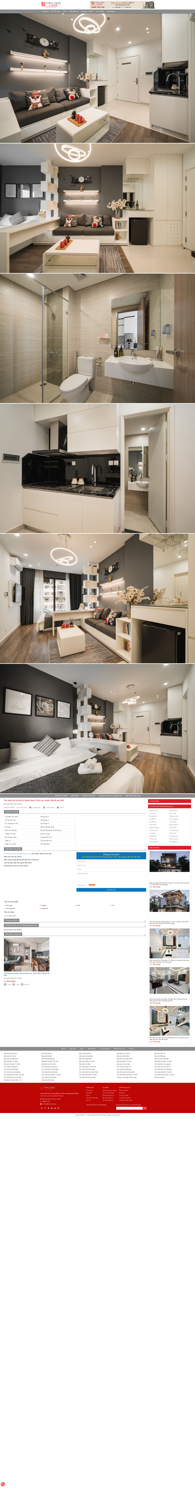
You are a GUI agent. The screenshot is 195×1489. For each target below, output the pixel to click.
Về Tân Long (56, 11)
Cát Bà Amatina (159, 1077)
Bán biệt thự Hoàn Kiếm (124, 1059)
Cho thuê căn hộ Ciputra (49, 1067)
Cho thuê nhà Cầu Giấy (49, 1077)
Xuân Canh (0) (174, 839)
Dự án (65, 11)
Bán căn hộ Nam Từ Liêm (12, 1064)
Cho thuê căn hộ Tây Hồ (162, 1067)
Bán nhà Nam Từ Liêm (124, 1061)
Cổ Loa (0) (153, 813)
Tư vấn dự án (116, 1115)
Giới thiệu (75, 796)
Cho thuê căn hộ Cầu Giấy (87, 1077)
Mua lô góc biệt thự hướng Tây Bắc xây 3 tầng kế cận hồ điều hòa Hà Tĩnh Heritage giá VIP (168, 1000)
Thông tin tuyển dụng (125, 1100)
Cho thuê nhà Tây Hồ (124, 1067)
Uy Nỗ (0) (152, 833)
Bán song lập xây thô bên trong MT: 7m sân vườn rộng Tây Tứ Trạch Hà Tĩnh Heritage (169, 884)
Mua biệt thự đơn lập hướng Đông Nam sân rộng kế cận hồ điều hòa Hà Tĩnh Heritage (169, 1038)
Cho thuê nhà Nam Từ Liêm (88, 1075)
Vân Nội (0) (153, 836)
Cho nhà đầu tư (105, 1049)
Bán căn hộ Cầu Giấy (123, 1064)
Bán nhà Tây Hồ (159, 1053)
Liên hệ (131, 1049)
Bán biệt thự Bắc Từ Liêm (50, 1061)
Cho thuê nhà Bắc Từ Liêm (163, 1072)
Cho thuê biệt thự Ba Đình (50, 1069)
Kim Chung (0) (174, 819)
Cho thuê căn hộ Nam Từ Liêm (164, 1075)
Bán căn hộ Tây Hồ (10, 1056)
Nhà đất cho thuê (87, 11)
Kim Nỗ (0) (153, 822)
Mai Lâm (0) (153, 825)
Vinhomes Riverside (48, 1080)
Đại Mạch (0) (153, 816)
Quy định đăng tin (108, 1100)
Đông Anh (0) (154, 810)
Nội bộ (63, 1049)
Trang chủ (45, 11)
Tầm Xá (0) (173, 827)
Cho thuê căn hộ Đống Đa (12, 1072)
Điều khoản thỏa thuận (109, 1090)
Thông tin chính (61, 796)
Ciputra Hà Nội (123, 1090)
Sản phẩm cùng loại (132, 796)
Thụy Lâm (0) (154, 830)
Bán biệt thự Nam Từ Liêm (163, 1061)
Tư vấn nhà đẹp (123, 1095)
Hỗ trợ (88, 1095)
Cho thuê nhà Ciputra (11, 1067)
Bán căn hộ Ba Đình (123, 1056)
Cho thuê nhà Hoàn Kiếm (50, 1072)
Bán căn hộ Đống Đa (48, 1059)
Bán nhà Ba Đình (47, 1056)
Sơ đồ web (89, 1090)
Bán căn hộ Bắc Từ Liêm (87, 1061)
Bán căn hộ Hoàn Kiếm (161, 1059)
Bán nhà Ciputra (47, 1053)
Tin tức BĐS (100, 11)
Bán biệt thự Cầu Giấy (49, 1064)
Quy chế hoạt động (108, 1093)
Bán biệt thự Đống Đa (11, 1059)
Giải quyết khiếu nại (108, 1095)
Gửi (145, 1108)
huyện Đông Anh (11, 978)
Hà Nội (19, 978)
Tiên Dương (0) (174, 830)
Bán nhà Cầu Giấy (84, 1064)
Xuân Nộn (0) (154, 842)
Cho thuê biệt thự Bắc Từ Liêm (14, 1075)
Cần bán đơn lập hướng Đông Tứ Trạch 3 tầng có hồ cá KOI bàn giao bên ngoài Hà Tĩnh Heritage (169, 922)
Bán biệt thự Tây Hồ (123, 1053)
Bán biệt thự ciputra (10, 1053)
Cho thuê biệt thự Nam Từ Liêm (127, 1075)
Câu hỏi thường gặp (92, 1098)
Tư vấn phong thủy (124, 1098)
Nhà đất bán (74, 11)
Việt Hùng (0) (174, 836)
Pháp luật (122, 1093)
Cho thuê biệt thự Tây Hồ (87, 1067)
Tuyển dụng (111, 11)
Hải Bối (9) (153, 819)
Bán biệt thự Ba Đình (86, 1056)
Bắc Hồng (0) (173, 810)
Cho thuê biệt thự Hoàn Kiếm (88, 1072)
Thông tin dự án (88, 796)
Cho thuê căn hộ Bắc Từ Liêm (51, 1075)
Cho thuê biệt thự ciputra (162, 1064)
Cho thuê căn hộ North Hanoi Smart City (17, 854)
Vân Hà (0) (173, 833)
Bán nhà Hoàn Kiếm (85, 1059)
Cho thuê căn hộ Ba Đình (87, 1069)
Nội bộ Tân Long (119, 1049)
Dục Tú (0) (173, 813)
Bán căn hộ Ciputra (85, 1053)
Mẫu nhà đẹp (107, 1115)
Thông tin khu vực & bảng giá (110, 796)
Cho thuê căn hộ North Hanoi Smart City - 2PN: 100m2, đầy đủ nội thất (26, 974)
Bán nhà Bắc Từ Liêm (11, 1061)
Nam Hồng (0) (174, 825)
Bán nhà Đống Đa (160, 1056)
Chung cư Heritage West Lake (127, 1077)
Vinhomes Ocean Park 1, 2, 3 (13, 1080)
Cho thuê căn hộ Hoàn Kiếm (126, 1072)
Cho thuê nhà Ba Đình (11, 1069)
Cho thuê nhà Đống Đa (124, 1069)
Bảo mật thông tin (108, 1098)
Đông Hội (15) (174, 816)
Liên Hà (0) (173, 822)
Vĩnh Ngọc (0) (174, 842)
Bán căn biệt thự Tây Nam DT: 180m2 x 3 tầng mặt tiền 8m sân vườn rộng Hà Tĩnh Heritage (169, 961)
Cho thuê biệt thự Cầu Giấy (13, 1077)
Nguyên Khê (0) (154, 827)
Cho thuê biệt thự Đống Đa (163, 1069)
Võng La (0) (153, 839)
